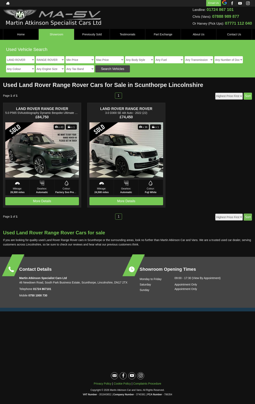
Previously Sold (92, 34)
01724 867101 (41, 289)
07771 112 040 (238, 23)
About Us (198, 34)
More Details (42, 201)
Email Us (213, 2)
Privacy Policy (102, 383)
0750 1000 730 (37, 295)
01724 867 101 (220, 9)
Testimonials (127, 34)
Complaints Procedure (147, 383)
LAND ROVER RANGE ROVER (42, 109)
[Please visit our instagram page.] (248, 3)
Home (21, 34)
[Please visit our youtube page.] (240, 3)
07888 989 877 (225, 16)
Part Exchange (163, 34)
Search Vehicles (112, 69)
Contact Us (234, 34)
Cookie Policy (122, 383)
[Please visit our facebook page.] (232, 3)
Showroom (56, 34)
